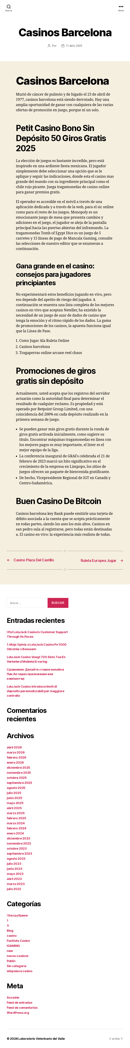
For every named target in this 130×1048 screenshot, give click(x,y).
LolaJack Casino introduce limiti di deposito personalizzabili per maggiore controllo (35, 691)
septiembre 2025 (19, 782)
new (10, 950)
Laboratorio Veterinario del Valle (42, 1038)
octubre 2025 (17, 777)
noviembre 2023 (19, 843)
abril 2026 (14, 747)
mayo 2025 (15, 803)
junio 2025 (14, 798)
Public (11, 961)
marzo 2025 (16, 813)
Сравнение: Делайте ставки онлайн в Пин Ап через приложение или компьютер (35, 674)
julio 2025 (14, 792)
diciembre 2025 (18, 767)
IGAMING (13, 945)
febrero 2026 (16, 757)
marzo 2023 (16, 883)
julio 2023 (14, 863)
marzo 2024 (16, 823)
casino (11, 935)
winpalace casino (19, 971)
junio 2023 (14, 868)
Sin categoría (16, 966)
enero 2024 (15, 833)
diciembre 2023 (18, 838)
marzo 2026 (16, 752)
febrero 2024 (16, 828)
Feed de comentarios (22, 1007)
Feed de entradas (19, 1002)
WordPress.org (18, 1012)
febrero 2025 (16, 818)
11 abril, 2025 (74, 45)
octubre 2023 (17, 848)
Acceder (13, 997)
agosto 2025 (16, 787)
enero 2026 (15, 762)
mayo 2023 (15, 873)
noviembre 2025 (19, 772)
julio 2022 (14, 889)
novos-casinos (17, 955)
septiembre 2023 (19, 853)
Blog (10, 930)
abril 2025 (14, 808)
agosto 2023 (16, 858)
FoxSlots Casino (18, 940)
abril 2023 (14, 878)
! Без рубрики (17, 915)
